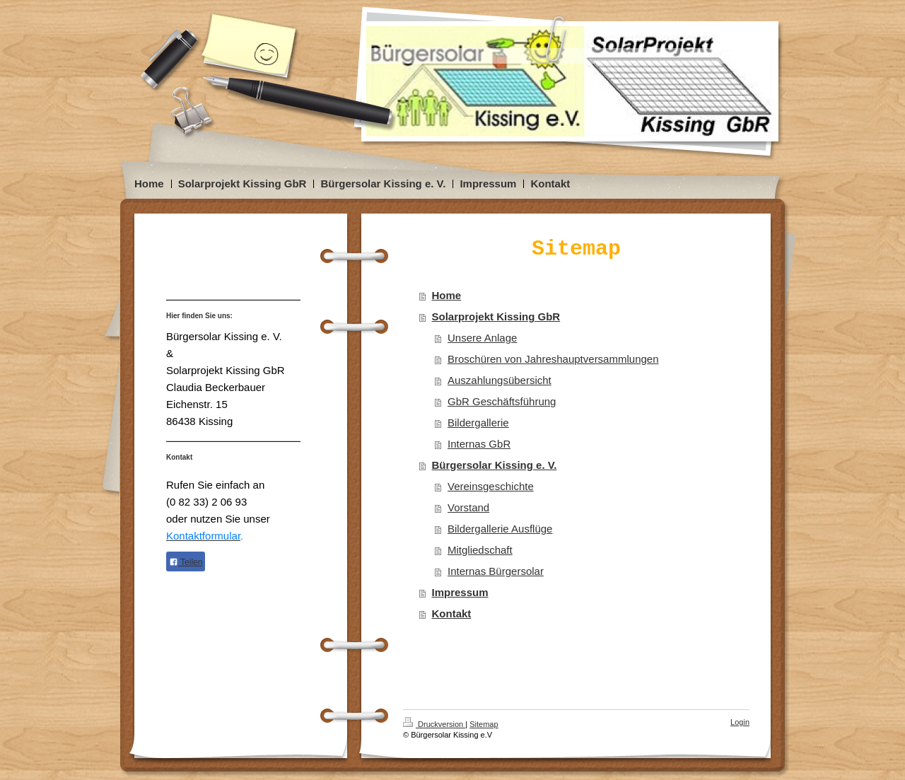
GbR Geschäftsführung (502, 401)
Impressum (460, 592)
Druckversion (434, 724)
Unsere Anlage (482, 338)
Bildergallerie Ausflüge (500, 529)
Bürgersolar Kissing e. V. (494, 465)
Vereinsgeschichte (491, 486)
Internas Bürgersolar (496, 571)
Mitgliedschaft (480, 550)
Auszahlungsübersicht (499, 380)
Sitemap (483, 724)
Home (447, 295)
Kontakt (452, 613)
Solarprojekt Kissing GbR (496, 316)
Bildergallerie (478, 423)
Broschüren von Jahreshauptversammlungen (553, 359)
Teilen (185, 562)
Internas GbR (479, 444)
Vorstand (468, 507)
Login (739, 722)
